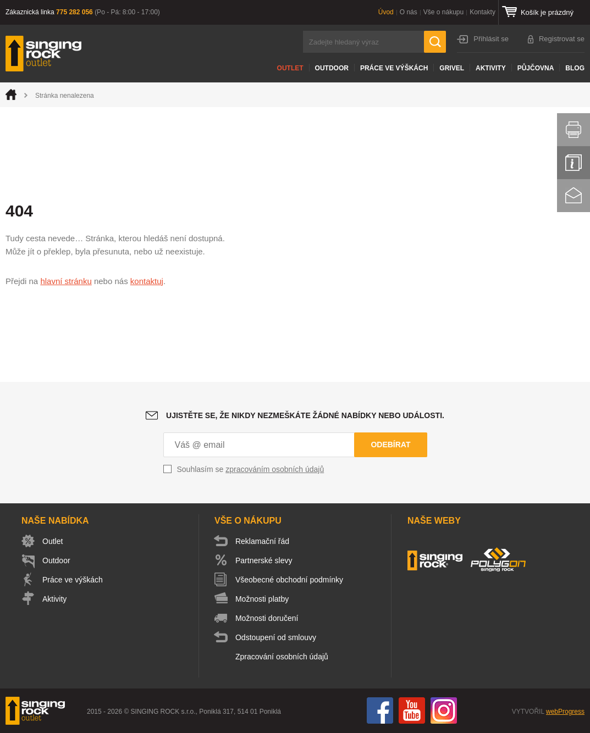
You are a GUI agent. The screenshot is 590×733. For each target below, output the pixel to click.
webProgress (565, 711)
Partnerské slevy (263, 560)
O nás (408, 12)
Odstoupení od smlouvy (275, 637)
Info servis (573, 162)
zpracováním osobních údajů (274, 469)
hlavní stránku (65, 281)
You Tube (412, 710)
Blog (575, 68)
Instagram (444, 710)
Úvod (386, 12)
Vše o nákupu (443, 12)
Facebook (380, 710)
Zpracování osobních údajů (281, 656)
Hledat (435, 42)
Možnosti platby (262, 599)
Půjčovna (535, 68)
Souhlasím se (250, 469)
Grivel (451, 68)
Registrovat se (562, 39)
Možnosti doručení (266, 618)
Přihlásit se (491, 39)
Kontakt (573, 195)
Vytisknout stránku (573, 129)
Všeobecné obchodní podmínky (289, 579)
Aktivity (491, 68)
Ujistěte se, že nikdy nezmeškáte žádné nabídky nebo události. (305, 415)
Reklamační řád (262, 541)
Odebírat (390, 444)
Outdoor (332, 68)
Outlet (290, 68)
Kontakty (482, 12)
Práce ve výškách (394, 68)
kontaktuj (146, 281)
